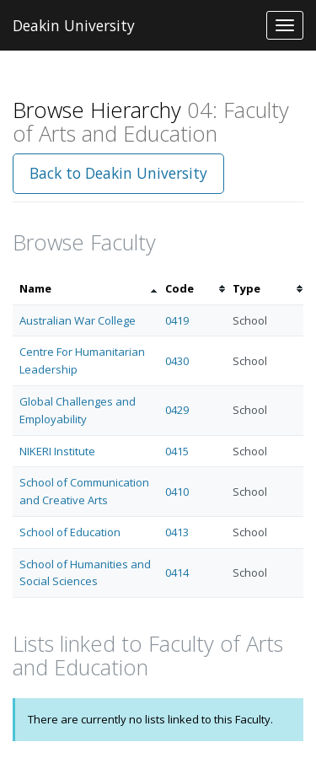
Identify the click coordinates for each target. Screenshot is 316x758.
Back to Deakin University (118, 173)
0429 (177, 409)
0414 (177, 572)
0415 (177, 451)
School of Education (70, 532)
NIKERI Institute (57, 451)
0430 (177, 360)
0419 (177, 320)
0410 (177, 491)
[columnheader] (85, 288)
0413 (177, 532)
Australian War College (77, 320)
